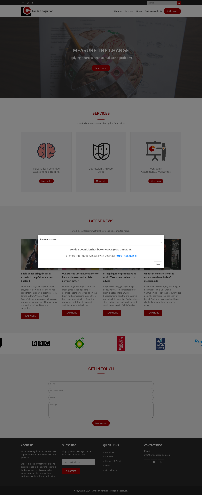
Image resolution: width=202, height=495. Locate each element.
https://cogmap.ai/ (127, 255)
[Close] (161, 241)
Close (157, 264)
